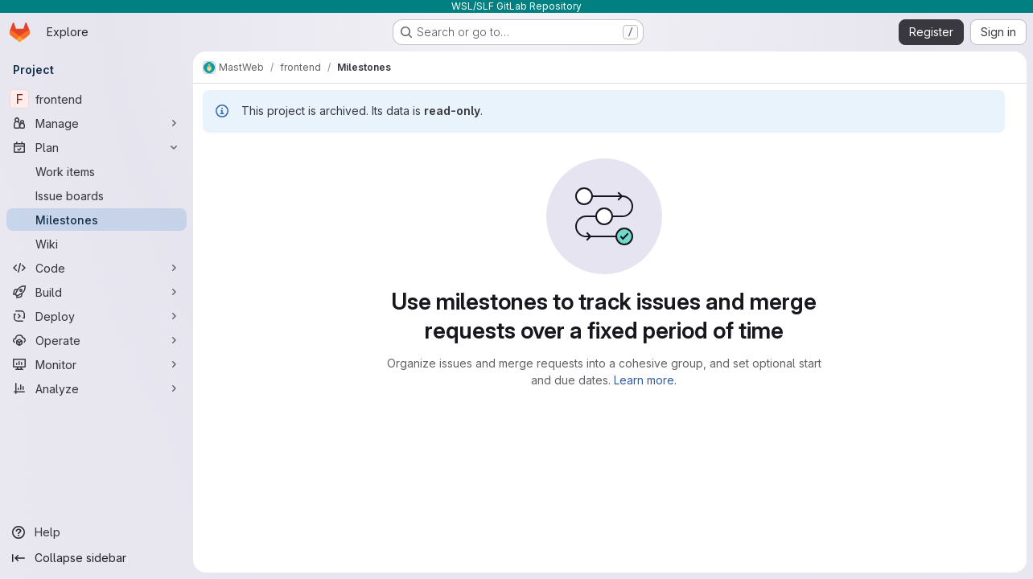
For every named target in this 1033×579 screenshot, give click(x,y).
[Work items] (96, 171)
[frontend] (96, 99)
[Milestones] (96, 219)
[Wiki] (96, 243)
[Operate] (96, 340)
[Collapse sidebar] (96, 558)
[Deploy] (96, 316)
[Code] (96, 268)
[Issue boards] (96, 195)
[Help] (96, 532)
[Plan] (96, 147)
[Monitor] (96, 364)
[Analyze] (96, 388)
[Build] (96, 292)
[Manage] (96, 123)
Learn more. (645, 380)
